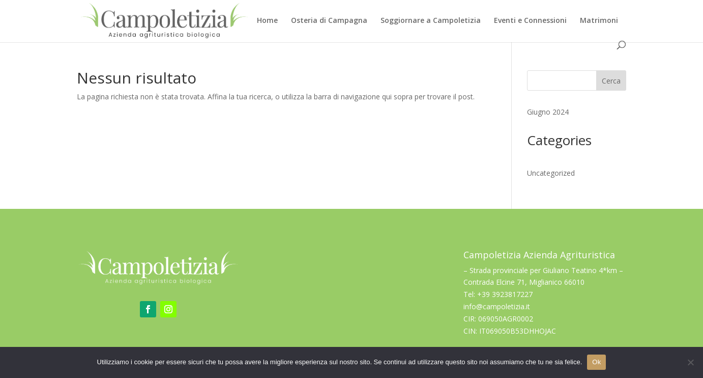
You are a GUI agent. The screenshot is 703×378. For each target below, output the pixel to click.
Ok (596, 362)
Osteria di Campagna (329, 21)
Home (267, 21)
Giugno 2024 (548, 112)
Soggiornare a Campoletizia (430, 21)
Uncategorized (551, 173)
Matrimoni (599, 21)
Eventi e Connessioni (530, 21)
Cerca (611, 81)
